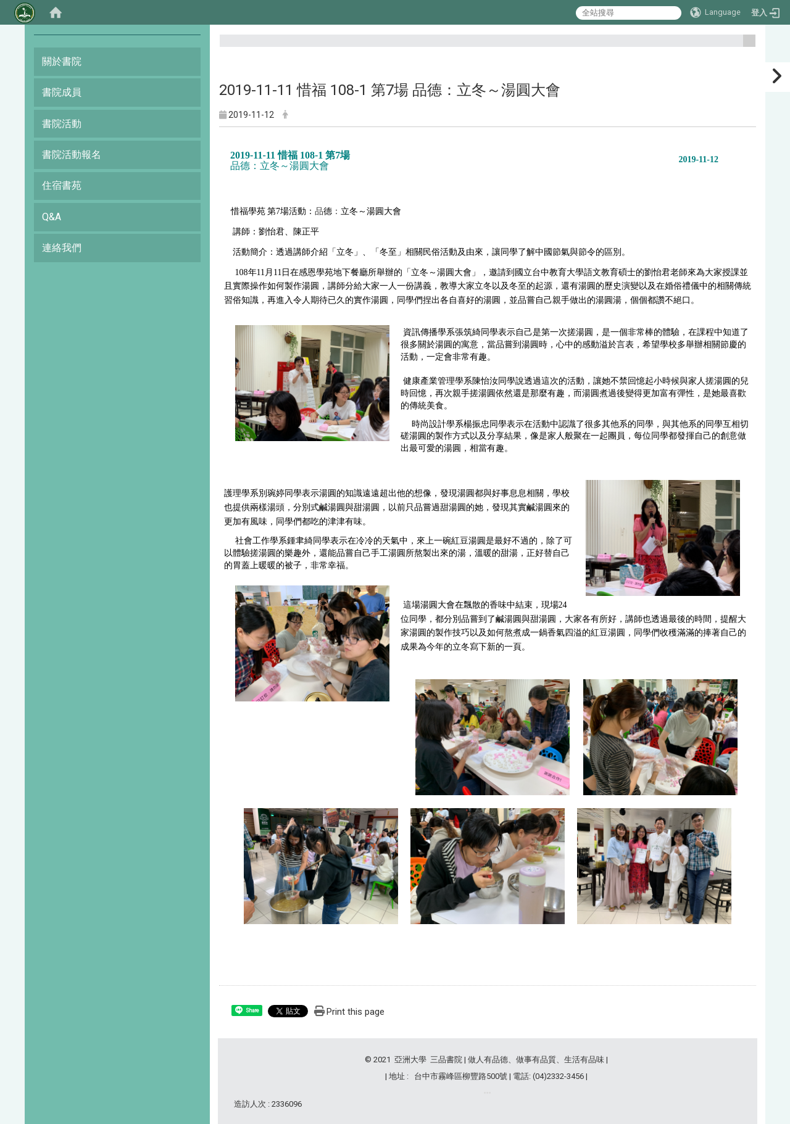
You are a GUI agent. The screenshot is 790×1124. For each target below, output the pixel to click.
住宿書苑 (61, 185)
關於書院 (61, 61)
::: (744, 46)
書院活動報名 (71, 154)
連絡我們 (61, 248)
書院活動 (61, 124)
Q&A (51, 217)
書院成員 (61, 92)
